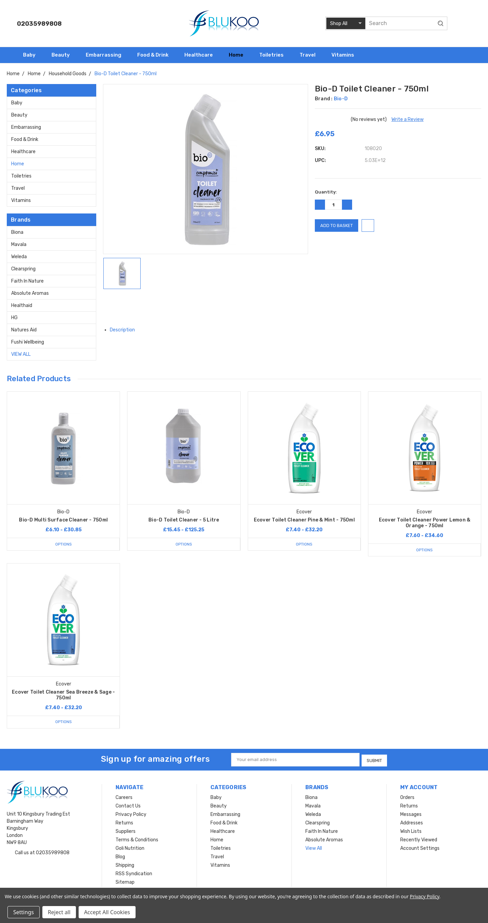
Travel (310, 55)
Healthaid (21, 305)
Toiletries (274, 55)
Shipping (125, 864)
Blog (120, 856)
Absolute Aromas (30, 293)
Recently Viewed (418, 839)
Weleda (19, 257)
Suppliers (126, 830)
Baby (32, 55)
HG (14, 318)
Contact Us (128, 805)
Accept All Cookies (107, 912)
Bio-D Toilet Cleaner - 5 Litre (183, 520)
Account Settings (420, 847)
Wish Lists (411, 830)
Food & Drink (155, 55)
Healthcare (201, 55)
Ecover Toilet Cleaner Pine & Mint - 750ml (304, 520)
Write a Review (407, 119)
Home (239, 55)
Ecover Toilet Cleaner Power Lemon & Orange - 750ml (425, 523)
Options (63, 544)
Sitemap (125, 881)
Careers (124, 796)
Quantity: (326, 191)
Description (125, 330)
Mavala (18, 244)
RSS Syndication (134, 873)
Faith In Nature (27, 281)
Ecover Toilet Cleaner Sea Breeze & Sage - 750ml (63, 695)
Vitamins (345, 55)
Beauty (64, 55)
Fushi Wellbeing (27, 342)
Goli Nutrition (130, 847)
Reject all (59, 912)
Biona (17, 232)
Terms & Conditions (137, 839)
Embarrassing (106, 55)
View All (20, 354)
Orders (407, 796)
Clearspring (23, 269)
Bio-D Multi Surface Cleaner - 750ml (63, 520)
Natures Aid (24, 330)
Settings (23, 912)
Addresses (411, 822)
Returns (124, 822)
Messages (411, 813)
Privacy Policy (131, 813)
